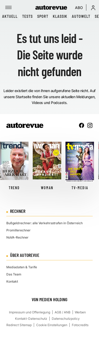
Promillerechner (18, 230)
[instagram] (90, 125)
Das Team (13, 274)
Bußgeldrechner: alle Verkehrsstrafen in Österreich (44, 223)
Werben (80, 312)
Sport (42, 16)
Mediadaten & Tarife (21, 267)
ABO (79, 7)
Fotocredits (80, 325)
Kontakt (12, 281)
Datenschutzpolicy (66, 319)
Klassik (60, 16)
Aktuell (10, 16)
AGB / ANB (62, 312)
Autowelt (81, 16)
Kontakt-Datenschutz (31, 319)
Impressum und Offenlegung (29, 312)
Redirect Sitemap (19, 325)
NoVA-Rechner (17, 237)
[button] (93, 7)
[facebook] (81, 125)
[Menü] (8, 7)
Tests (27, 16)
